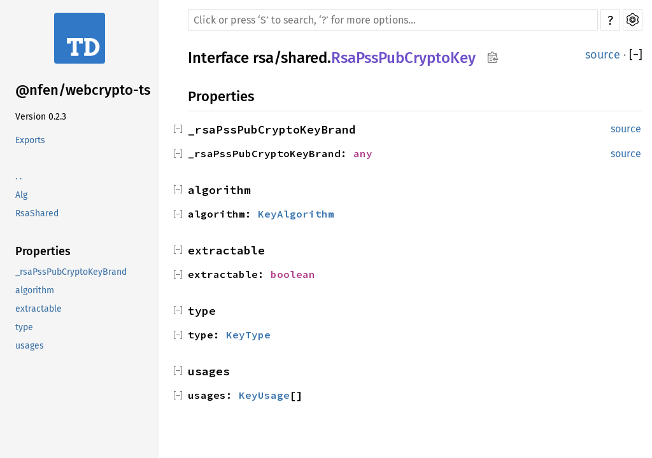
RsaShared (37, 213)
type (24, 327)
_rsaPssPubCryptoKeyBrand (71, 272)
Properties (43, 251)
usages (29, 345)
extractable (38, 308)
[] (635, 55)
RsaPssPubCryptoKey (403, 58)
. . (18, 176)
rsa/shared (290, 58)
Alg (21, 195)
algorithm (34, 290)
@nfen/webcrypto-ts (82, 90)
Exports (30, 140)
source (602, 55)
